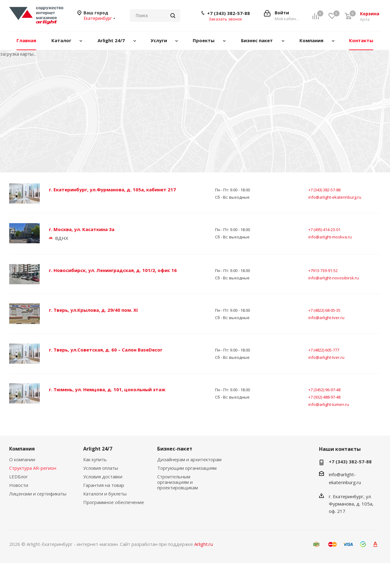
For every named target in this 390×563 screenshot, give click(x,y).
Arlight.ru (203, 544)
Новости (18, 485)
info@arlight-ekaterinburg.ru (334, 197)
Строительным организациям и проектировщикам (177, 482)
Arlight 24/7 (97, 448)
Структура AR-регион (32, 468)
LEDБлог (18, 476)
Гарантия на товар (103, 485)
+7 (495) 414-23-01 (324, 229)
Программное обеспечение (113, 502)
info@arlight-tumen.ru (328, 404)
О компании (22, 459)
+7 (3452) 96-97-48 (324, 389)
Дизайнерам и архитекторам (189, 459)
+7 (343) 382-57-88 (228, 13)
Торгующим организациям (187, 468)
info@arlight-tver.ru (326, 317)
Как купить (95, 459)
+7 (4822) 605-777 (323, 350)
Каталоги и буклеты (105, 494)
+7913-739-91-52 (323, 270)
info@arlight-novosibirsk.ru (333, 278)
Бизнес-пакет (174, 448)
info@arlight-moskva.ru (330, 237)
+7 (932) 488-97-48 (324, 397)
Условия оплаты (100, 468)
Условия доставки (102, 476)
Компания (22, 448)
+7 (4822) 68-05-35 (324, 310)
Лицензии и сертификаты (37, 494)
